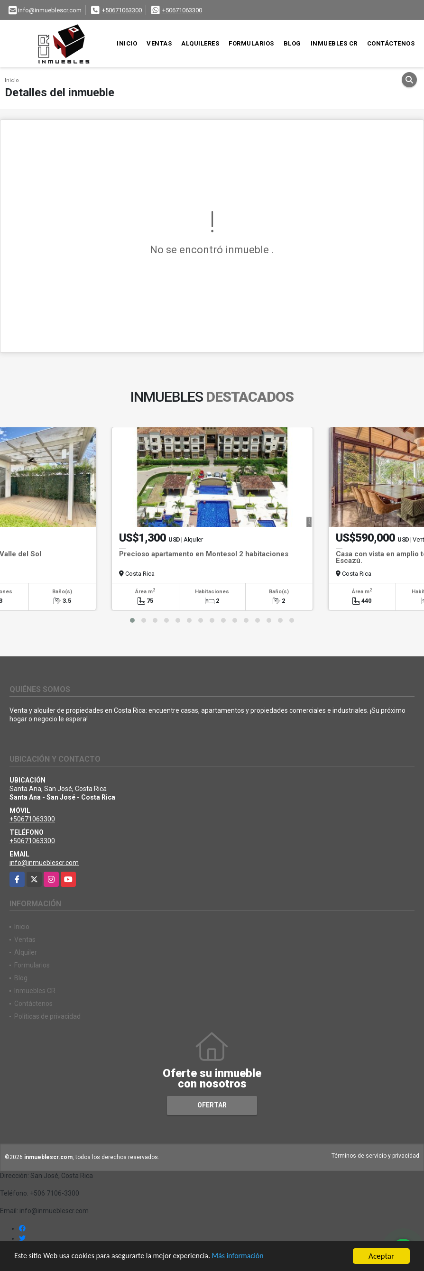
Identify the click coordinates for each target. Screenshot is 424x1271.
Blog (292, 43)
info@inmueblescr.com (44, 862)
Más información (252, 1257)
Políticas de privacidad (47, 1016)
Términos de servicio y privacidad (375, 1155)
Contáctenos (391, 43)
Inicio (127, 43)
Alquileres (200, 43)
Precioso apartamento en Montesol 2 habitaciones (203, 554)
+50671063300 (122, 10)
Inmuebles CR (334, 43)
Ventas (159, 43)
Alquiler (25, 952)
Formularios (251, 43)
